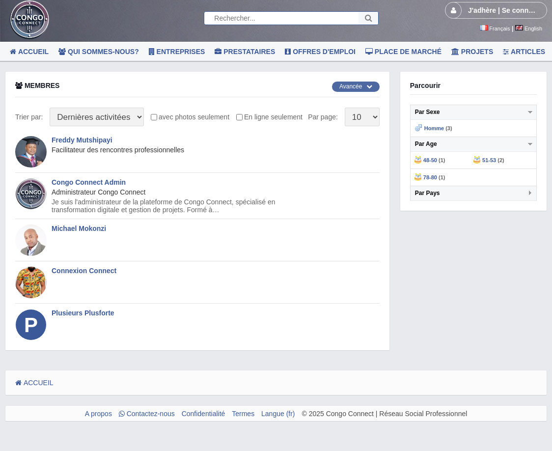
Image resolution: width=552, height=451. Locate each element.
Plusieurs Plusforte (83, 313)
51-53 (489, 160)
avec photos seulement (194, 117)
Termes (243, 414)
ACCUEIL (34, 383)
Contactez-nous (147, 414)
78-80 (430, 177)
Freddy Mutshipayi (82, 140)
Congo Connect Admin (89, 182)
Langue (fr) (278, 414)
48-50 (430, 160)
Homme (434, 128)
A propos (98, 414)
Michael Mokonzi (79, 228)
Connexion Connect (84, 271)
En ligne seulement (273, 117)
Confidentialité (203, 414)
